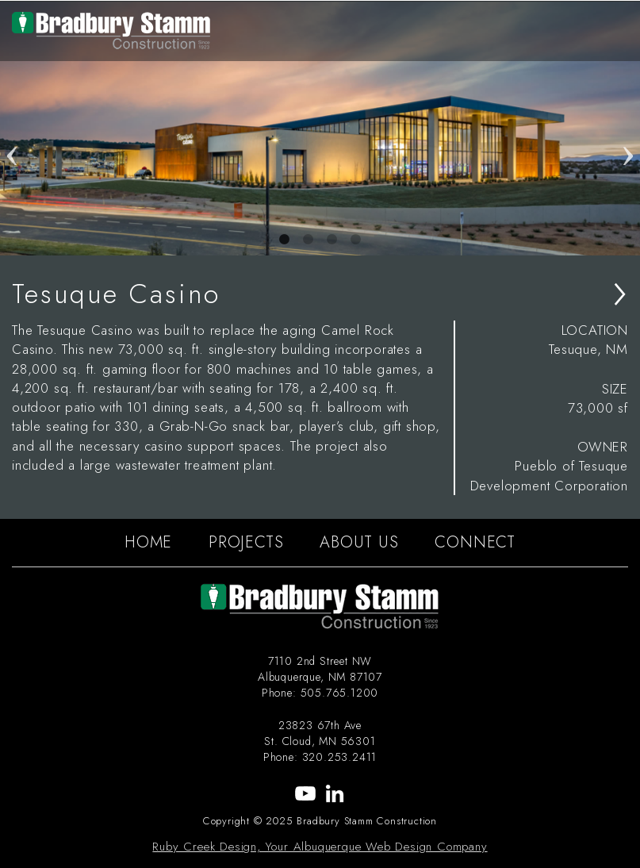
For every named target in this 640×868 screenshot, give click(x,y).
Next (628, 128)
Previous (12, 128)
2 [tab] (308, 240)
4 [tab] (356, 240)
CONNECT (475, 542)
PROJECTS (246, 542)
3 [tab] (332, 240)
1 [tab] (285, 240)
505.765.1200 (340, 693)
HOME (148, 542)
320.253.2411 (339, 757)
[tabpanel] (320, 128)
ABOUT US (359, 542)
